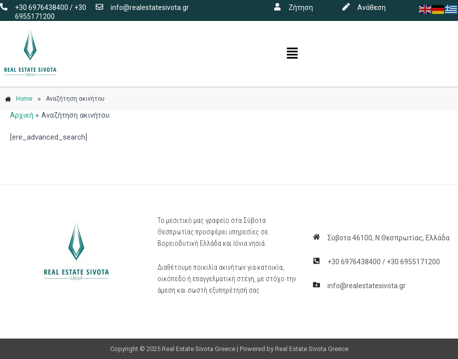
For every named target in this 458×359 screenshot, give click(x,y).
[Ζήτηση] (277, 6)
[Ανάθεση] (346, 6)
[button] (293, 54)
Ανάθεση (371, 7)
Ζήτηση (301, 7)
